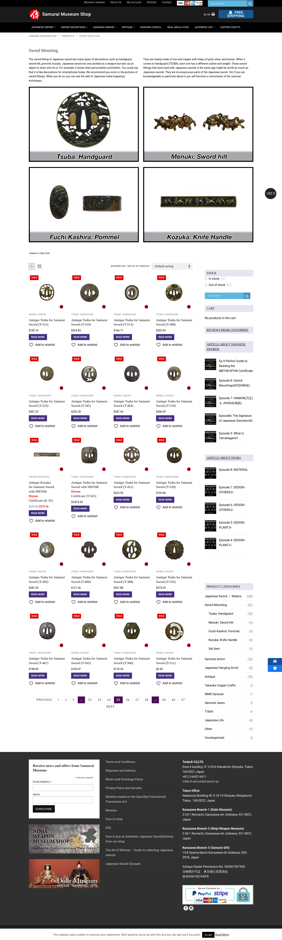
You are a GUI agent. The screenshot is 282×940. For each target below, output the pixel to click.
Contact (166, 2)
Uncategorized (214, 737)
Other (208, 729)
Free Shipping (235, 14)
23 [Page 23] (99, 700)
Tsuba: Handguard (82, 314)
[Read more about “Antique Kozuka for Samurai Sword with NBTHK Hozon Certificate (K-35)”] (38, 513)
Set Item (214, 648)
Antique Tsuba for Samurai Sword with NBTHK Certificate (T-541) (89, 489)
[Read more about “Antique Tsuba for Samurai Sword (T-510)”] (80, 337)
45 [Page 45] (164, 700)
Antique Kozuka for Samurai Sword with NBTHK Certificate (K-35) (47, 491)
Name (36, 794)
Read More (222, 934)
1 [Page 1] (58, 700)
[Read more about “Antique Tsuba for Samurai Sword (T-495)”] (38, 594)
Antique (210, 676)
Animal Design (37, 314)
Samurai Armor (215, 659)
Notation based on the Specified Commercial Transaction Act (136, 799)
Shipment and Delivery (121, 770)
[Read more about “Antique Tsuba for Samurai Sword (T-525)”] (38, 418)
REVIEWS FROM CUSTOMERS (227, 330)
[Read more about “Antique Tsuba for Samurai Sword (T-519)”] (165, 418)
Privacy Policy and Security (124, 788)
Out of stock (217, 285)
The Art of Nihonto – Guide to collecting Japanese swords (139, 852)
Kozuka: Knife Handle (223, 640)
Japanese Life (214, 720)
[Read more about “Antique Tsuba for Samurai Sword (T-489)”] (80, 594)
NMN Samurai (214, 694)
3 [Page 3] (74, 700)
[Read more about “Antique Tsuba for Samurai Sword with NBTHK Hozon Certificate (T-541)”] (80, 509)
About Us (116, 2)
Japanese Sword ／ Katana (223, 596)
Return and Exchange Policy (124, 779)
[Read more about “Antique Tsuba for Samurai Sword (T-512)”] (38, 337)
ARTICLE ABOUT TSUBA (224, 457)
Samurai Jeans (215, 703)
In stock (214, 278)
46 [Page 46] (173, 700)
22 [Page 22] (90, 700)
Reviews (111, 810)
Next (110, 706)
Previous (44, 700)
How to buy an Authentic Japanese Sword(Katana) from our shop (139, 839)
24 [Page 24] (109, 700)
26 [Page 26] (128, 700)
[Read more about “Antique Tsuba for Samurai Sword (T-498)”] (165, 337)
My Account (134, 2)
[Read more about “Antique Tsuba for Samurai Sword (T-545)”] (80, 418)
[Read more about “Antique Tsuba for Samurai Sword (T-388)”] (123, 594)
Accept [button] (208, 934)
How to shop (114, 819)
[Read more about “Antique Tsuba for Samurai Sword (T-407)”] (38, 676)
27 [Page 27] (137, 700)
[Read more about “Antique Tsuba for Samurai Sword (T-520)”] (165, 500)
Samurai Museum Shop (66, 14)
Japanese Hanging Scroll (221, 668)
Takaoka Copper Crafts (220, 685)
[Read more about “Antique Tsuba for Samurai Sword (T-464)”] (123, 418)
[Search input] (228, 3)
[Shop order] (172, 266)
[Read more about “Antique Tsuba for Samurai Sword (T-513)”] (123, 337)
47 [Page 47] (183, 700)
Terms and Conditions (120, 762)
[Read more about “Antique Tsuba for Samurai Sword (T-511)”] (165, 676)
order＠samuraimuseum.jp (200, 781)
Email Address (42, 782)
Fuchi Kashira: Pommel (224, 631)
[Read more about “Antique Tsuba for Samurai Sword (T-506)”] (123, 676)
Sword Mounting (39, 476)
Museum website (94, 2)
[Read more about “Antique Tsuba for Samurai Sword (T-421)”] (123, 500)
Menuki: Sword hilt (221, 622)
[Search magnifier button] (250, 3)
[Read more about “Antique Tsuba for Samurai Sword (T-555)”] (165, 594)
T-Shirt (209, 711)
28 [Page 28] (146, 700)
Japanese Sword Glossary (123, 864)
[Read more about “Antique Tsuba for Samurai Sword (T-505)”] (80, 676)
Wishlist (151, 2)
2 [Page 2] (66, 700)
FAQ (108, 828)
